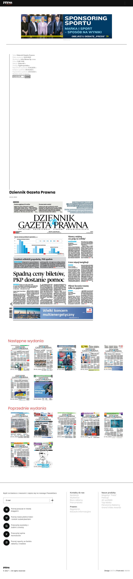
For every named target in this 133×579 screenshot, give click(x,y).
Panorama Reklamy (111, 505)
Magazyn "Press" (109, 495)
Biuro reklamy (76, 500)
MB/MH (127, 571)
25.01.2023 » (29, 70)
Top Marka (106, 502)
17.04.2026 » (32, 68)
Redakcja (74, 495)
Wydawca (74, 497)
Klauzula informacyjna (80, 511)
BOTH (113, 571)
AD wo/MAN (107, 500)
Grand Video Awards (111, 507)
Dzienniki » (22, 63)
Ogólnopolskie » (24, 66)
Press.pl (105, 497)
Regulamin (75, 509)
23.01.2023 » (32, 72)
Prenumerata (76, 502)
